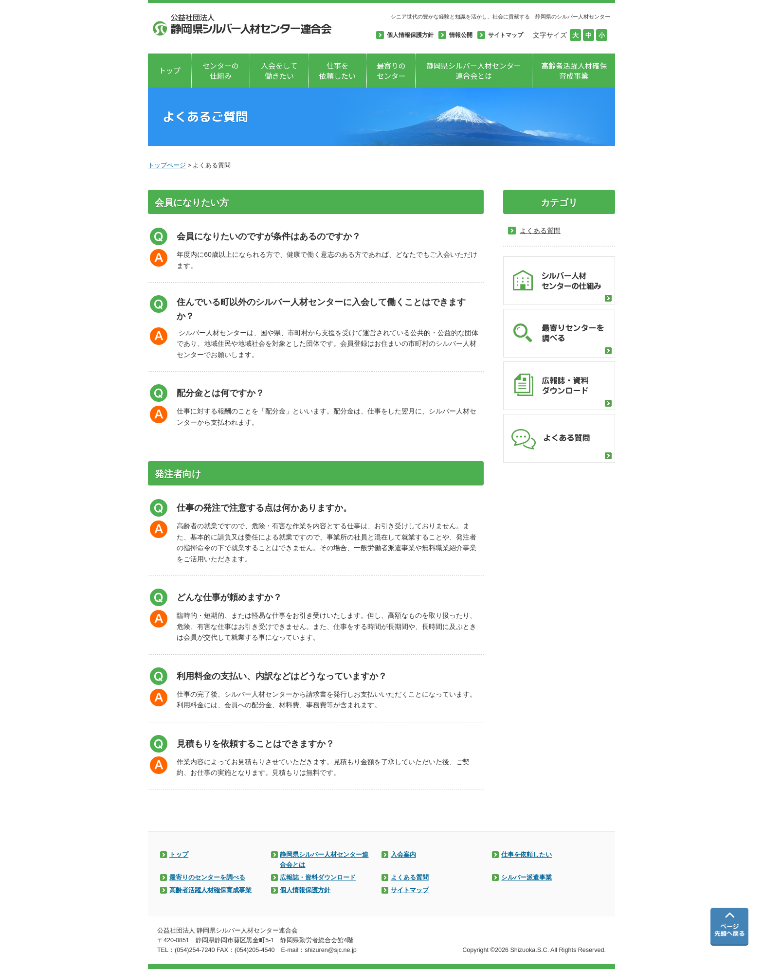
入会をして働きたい (279, 70)
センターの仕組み (220, 70)
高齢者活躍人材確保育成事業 (574, 70)
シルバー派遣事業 (526, 877)
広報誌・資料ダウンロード (318, 877)
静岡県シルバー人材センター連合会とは (473, 70)
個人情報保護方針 (305, 890)
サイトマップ (410, 890)
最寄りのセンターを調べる (207, 877)
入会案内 (403, 854)
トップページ (167, 165)
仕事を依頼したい (337, 70)
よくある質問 (410, 877)
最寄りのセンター (391, 70)
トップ (170, 70)
